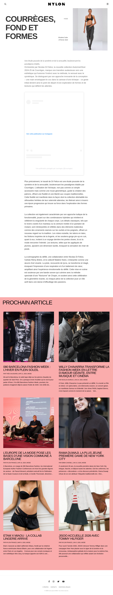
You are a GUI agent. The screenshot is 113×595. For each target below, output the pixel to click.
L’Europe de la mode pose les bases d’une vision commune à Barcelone (27, 456)
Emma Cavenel (67, 463)
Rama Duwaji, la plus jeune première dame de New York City (81, 456)
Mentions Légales (64, 587)
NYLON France (11, 463)
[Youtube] (63, 581)
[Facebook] (49, 581)
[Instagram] (53, 581)
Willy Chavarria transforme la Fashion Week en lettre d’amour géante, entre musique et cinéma (84, 371)
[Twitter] (58, 581)
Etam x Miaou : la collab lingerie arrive (22, 537)
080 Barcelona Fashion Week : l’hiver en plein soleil (26, 368)
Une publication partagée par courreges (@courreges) (54, 168)
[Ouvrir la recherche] (5, 4)
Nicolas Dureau (67, 380)
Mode (30, 373)
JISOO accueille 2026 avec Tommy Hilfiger (79, 537)
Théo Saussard (12, 373)
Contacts (54, 587)
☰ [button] (108, 4)
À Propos (46, 587)
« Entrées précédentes (7, 562)
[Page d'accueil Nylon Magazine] (56, 4)
